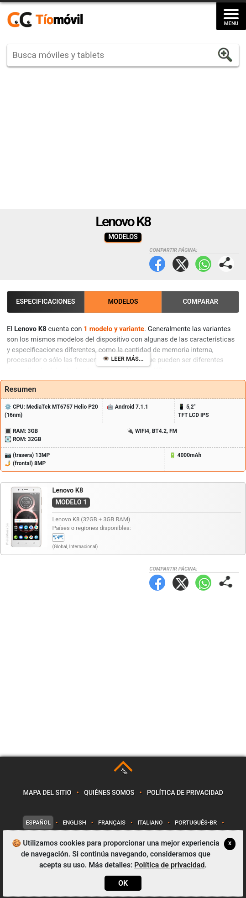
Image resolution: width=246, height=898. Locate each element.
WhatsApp (203, 264)
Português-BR (196, 822)
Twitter (180, 264)
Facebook (157, 264)
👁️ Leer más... (122, 358)
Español (38, 822)
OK (123, 883)
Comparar (200, 302)
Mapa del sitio (47, 793)
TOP (124, 771)
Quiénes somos (109, 793)
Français (112, 822)
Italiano (149, 822)
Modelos (123, 302)
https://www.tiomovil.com (58, 20)
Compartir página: (226, 264)
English (74, 822)
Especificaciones (45, 302)
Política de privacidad (185, 793)
